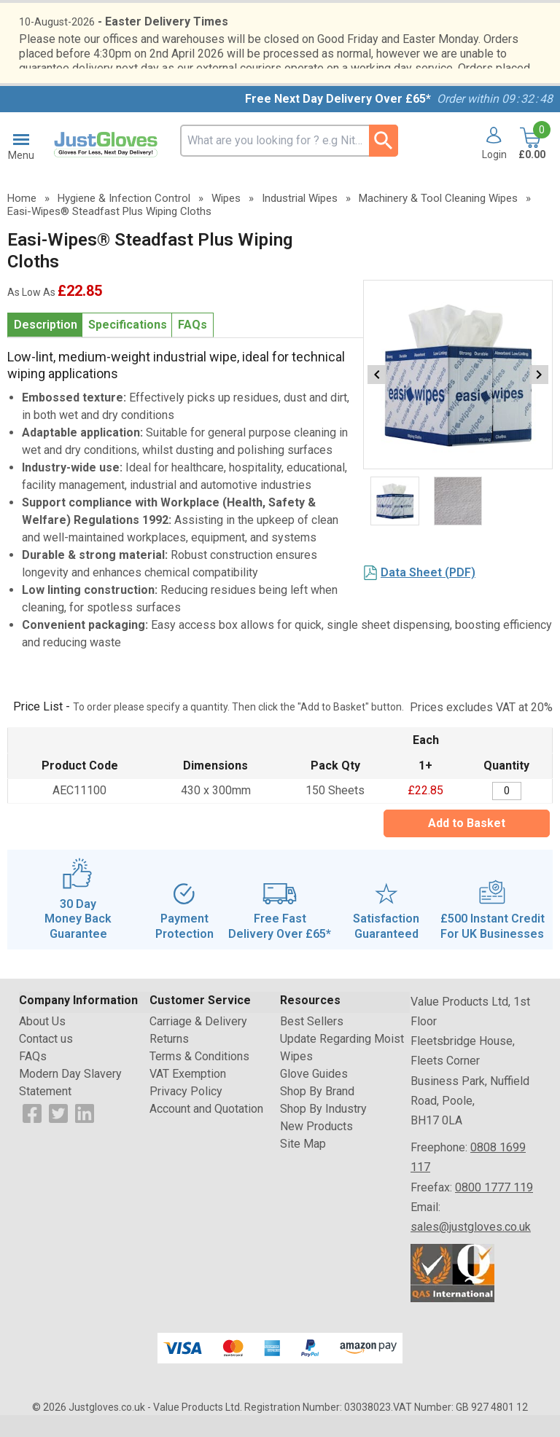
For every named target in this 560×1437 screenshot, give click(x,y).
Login (494, 176)
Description (45, 346)
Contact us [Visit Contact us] (46, 1061)
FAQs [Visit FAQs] (33, 1078)
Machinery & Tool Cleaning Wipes (438, 220)
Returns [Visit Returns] (169, 1061)
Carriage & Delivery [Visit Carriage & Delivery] (198, 1043)
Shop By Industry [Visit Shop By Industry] (323, 1131)
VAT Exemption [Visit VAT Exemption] (187, 1096)
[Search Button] (383, 162)
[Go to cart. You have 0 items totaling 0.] (530, 166)
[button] (489, 166)
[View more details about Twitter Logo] (58, 1134)
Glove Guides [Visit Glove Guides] (314, 1096)
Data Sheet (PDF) (428, 594)
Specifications (127, 346)
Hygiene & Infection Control (124, 220)
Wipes (226, 220)
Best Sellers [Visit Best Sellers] (311, 1043)
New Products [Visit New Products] (316, 1148)
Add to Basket (466, 845)
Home (21, 220)
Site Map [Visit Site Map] (303, 1165)
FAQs (192, 346)
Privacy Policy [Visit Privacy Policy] (185, 1113)
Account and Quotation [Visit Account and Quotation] (206, 1131)
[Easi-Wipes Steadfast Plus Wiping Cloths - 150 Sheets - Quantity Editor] (506, 813)
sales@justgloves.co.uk (471, 1249)
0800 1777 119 (494, 1209)
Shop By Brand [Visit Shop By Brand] (317, 1113)
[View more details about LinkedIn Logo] (84, 1134)
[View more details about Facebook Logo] (32, 1134)
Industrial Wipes (300, 220)
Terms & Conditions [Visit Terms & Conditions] (199, 1078)
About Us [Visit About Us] (42, 1043)
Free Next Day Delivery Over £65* (338, 121)
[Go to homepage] (107, 167)
